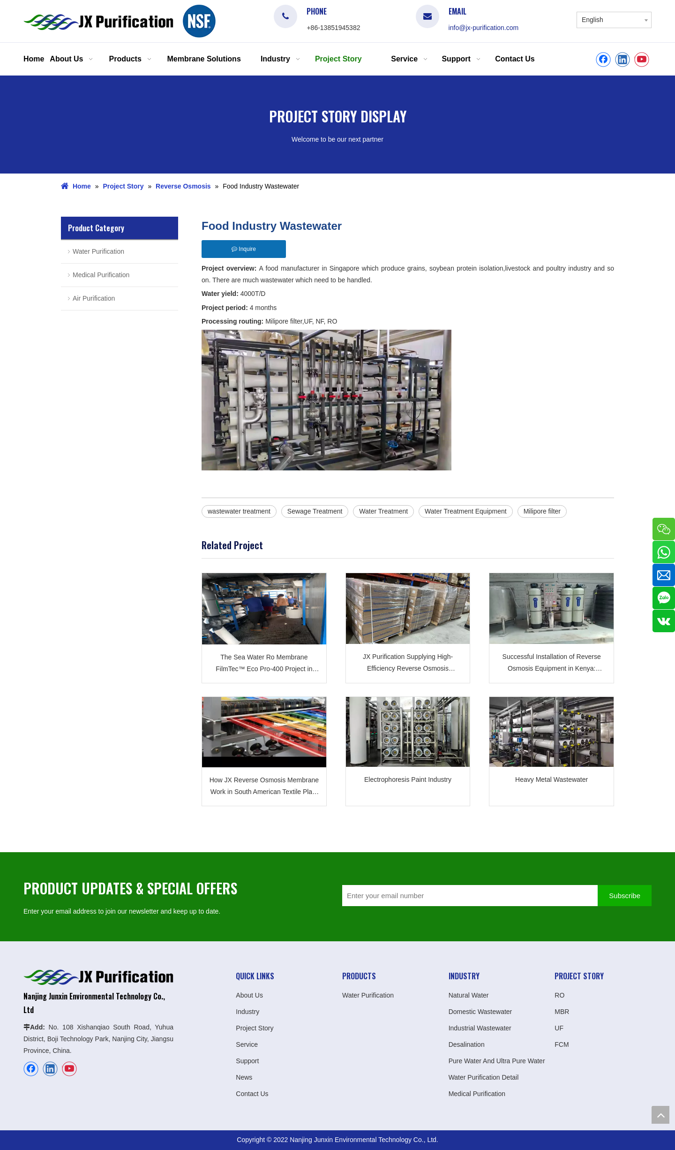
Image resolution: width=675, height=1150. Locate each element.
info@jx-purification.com (484, 27)
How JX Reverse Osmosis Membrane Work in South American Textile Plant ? (264, 787)
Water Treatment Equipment (466, 511)
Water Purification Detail (484, 1077)
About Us (249, 995)
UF (559, 1028)
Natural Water (469, 995)
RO (559, 995)
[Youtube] (641, 59)
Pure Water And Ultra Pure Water (497, 1061)
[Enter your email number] (467, 895)
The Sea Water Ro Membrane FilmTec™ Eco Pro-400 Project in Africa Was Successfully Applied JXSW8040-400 (264, 664)
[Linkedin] (622, 59)
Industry (247, 1011)
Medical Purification (101, 275)
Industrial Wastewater (480, 1028)
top (660, 1115)
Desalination (467, 1044)
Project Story (254, 1028)
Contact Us (252, 1093)
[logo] (199, 21)
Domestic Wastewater (480, 1011)
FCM (562, 1044)
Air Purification (94, 298)
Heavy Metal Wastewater (551, 779)
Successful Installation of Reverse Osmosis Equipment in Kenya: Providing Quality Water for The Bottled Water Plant (551, 663)
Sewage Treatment (315, 511)
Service (247, 1044)
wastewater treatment (239, 511)
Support (247, 1061)
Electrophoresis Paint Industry (407, 779)
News (244, 1077)
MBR (562, 1011)
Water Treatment (383, 511)
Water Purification (98, 251)
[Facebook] (603, 59)
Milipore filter (542, 511)
